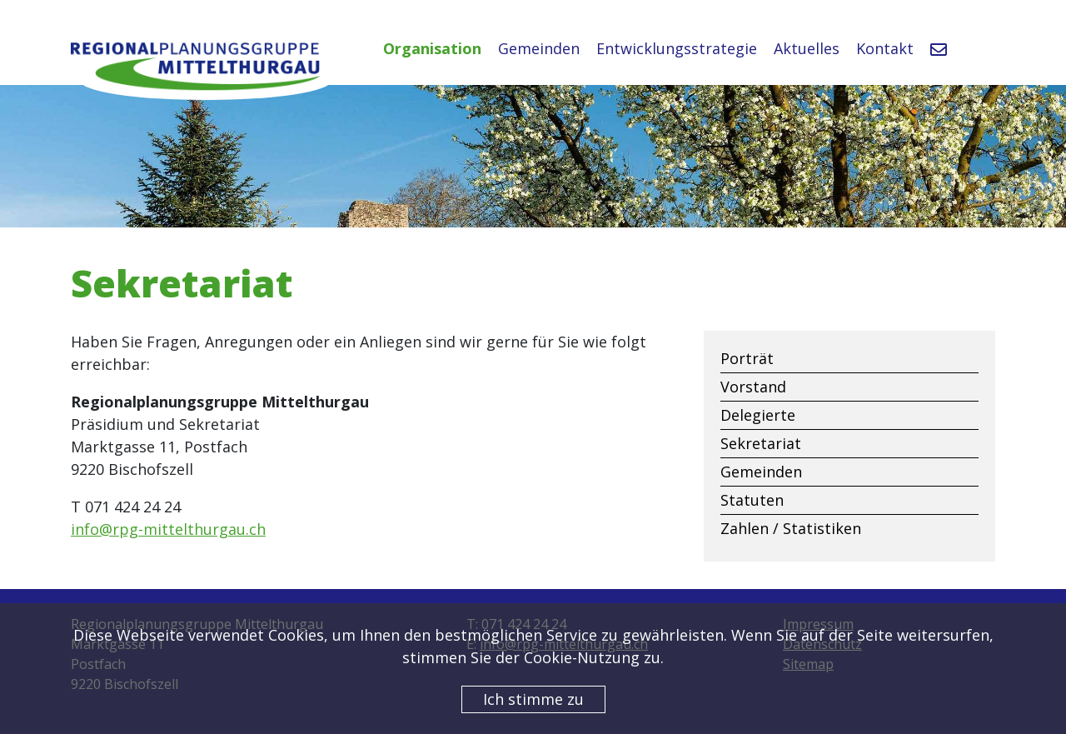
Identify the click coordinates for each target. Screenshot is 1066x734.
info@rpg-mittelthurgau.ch (168, 529)
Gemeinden (539, 48)
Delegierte (757, 415)
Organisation (432, 48)
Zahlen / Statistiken (790, 528)
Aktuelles (806, 48)
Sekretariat (760, 443)
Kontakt (885, 48)
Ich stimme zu (533, 699)
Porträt (747, 358)
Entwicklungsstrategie (676, 48)
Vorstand (753, 387)
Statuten (752, 500)
